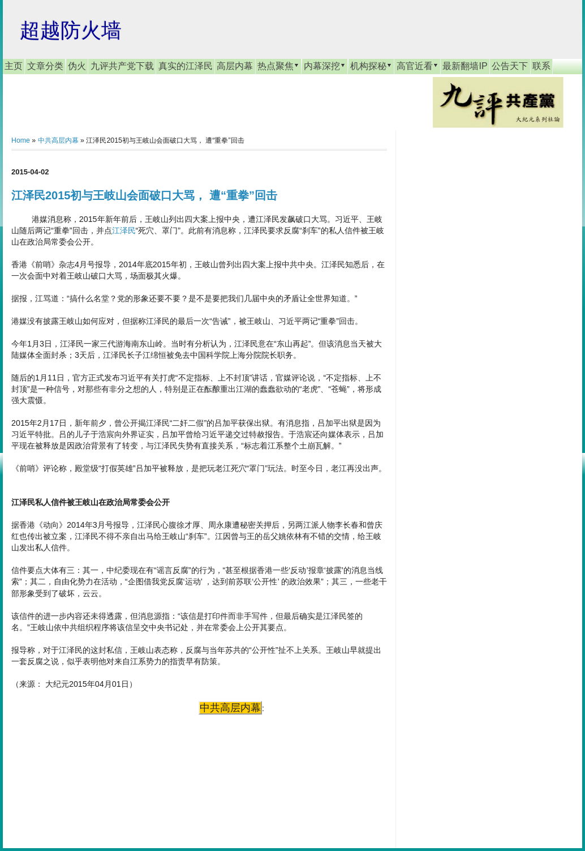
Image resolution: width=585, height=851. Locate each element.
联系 (541, 66)
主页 (14, 66)
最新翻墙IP (464, 66)
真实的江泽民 (185, 66)
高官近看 (417, 66)
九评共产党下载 (122, 66)
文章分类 (45, 66)
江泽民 (124, 230)
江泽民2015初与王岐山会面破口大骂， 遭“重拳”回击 (144, 195)
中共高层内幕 (58, 140)
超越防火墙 (71, 30)
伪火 (77, 66)
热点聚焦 (278, 66)
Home (20, 140)
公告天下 (510, 66)
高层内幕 (235, 66)
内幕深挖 (325, 66)
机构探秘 (371, 66)
